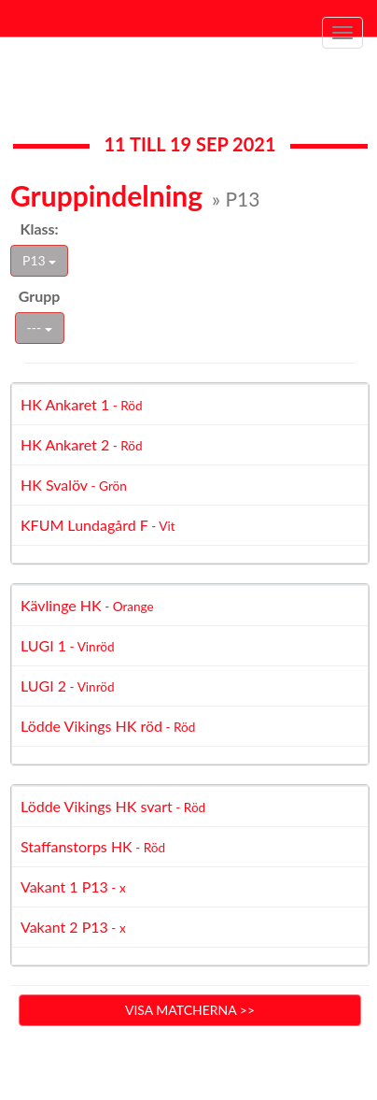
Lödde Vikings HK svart (113, 806)
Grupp (40, 296)
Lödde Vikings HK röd (108, 726)
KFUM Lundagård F (98, 525)
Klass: (39, 228)
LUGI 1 (68, 645)
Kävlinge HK (87, 605)
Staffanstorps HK (93, 846)
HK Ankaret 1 (82, 404)
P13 (39, 260)
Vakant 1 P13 (73, 886)
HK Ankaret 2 (82, 444)
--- (39, 328)
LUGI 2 (68, 685)
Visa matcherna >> (190, 1010)
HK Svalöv (74, 484)
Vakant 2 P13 (73, 927)
